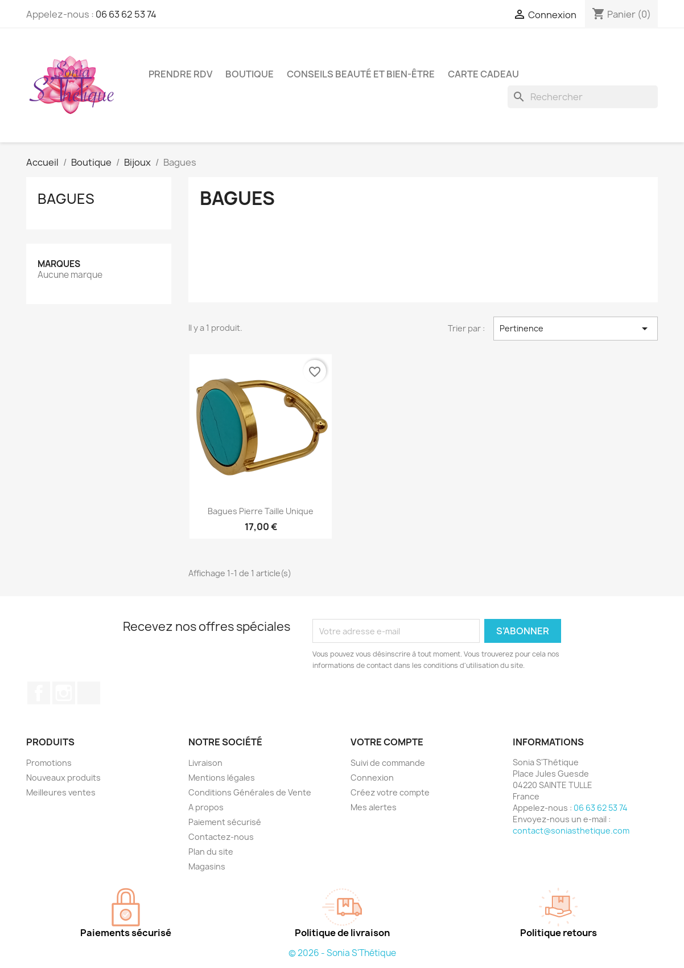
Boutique (249, 74)
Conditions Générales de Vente (249, 792)
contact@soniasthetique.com (571, 830)
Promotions (49, 762)
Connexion (372, 777)
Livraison (205, 762)
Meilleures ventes (61, 792)
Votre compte (387, 742)
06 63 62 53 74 (126, 14)
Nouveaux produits (63, 777)
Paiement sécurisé (224, 822)
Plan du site (210, 851)
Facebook (38, 693)
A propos (206, 807)
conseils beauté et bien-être (361, 74)
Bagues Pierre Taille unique (261, 511)
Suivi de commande (388, 762)
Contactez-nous (221, 836)
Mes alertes (374, 807)
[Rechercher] (583, 96)
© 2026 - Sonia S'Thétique (342, 953)
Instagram (63, 693)
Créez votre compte (390, 792)
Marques (59, 264)
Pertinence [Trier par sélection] (576, 328)
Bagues (66, 198)
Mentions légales (221, 777)
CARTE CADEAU (483, 74)
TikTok (88, 693)
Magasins (206, 866)
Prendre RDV (180, 74)
